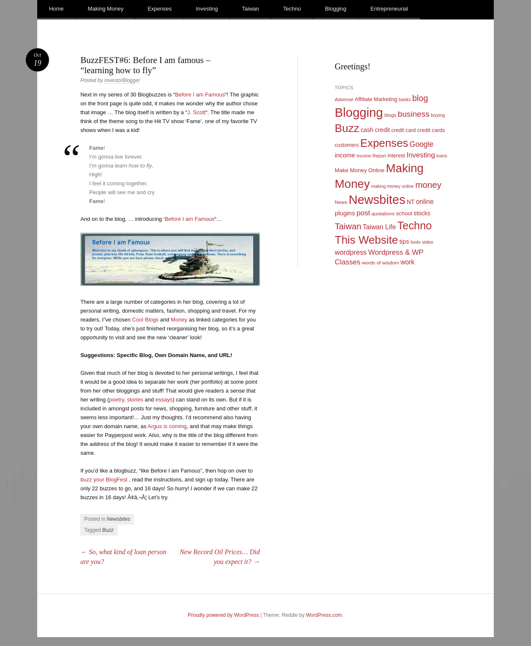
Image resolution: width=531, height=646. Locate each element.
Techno (292, 8)
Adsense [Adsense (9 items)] (344, 99)
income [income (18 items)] (345, 155)
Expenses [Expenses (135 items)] (384, 143)
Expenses (160, 8)
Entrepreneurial (389, 8)
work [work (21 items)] (407, 262)
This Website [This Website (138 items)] (366, 240)
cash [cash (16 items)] (367, 129)
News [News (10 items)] (341, 202)
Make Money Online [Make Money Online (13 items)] (360, 170)
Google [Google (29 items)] (421, 144)
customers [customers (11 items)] (347, 145)
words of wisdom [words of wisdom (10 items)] (380, 263)
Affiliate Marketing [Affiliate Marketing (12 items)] (376, 99)
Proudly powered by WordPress (223, 615)
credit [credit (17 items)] (382, 129)
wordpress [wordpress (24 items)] (351, 252)
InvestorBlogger (122, 80)
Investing (207, 8)
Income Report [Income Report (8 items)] (371, 155)
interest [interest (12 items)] (396, 155)
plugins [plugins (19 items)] (345, 213)
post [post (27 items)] (363, 213)
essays (164, 399)
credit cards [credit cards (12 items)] (431, 130)
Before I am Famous (200, 94)
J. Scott (196, 112)
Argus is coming (167, 426)
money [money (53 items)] (428, 185)
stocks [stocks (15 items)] (421, 213)
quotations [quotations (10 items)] (383, 214)
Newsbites (118, 519)
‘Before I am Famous (189, 219)
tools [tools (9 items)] (416, 242)
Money (179, 319)
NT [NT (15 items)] (411, 201)
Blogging (336, 8)
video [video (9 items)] (427, 242)
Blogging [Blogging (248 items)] (359, 112)
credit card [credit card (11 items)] (403, 130)
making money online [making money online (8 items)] (392, 186)
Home (56, 8)
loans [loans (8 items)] (441, 155)
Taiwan (250, 8)
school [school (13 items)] (404, 213)
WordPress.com (324, 615)
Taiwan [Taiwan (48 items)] (348, 226)
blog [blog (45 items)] (420, 98)
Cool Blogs (145, 319)
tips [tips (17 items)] (404, 241)
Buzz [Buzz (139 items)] (347, 128)
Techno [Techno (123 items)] (414, 225)
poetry (116, 399)
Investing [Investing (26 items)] (420, 155)
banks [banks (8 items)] (405, 99)
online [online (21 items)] (425, 201)
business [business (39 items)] (414, 114)
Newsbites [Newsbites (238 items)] (377, 199)
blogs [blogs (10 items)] (390, 115)
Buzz (108, 530)
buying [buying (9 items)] (438, 115)
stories (135, 399)
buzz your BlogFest (103, 479)
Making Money (106, 8)
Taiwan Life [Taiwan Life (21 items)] (379, 227)
